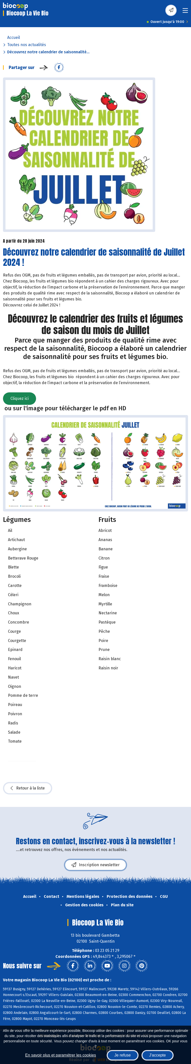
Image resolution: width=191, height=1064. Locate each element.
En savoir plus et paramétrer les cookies (60, 1055)
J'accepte (157, 1055)
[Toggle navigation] (185, 12)
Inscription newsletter (95, 864)
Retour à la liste (27, 788)
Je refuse (122, 1055)
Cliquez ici (19, 398)
